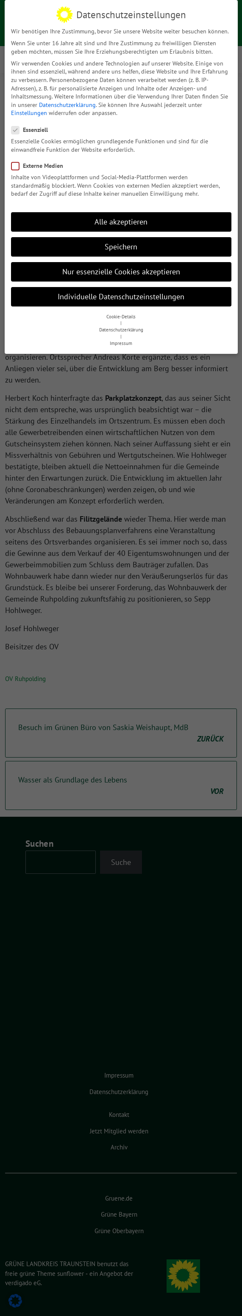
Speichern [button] (121, 243)
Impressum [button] (121, 339)
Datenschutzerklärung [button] (121, 326)
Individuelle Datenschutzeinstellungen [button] (121, 293)
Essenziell (32, 126)
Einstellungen (29, 109)
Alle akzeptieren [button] (121, 218)
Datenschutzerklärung (67, 101)
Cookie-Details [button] (121, 313)
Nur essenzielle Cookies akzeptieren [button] (121, 268)
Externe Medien (40, 162)
